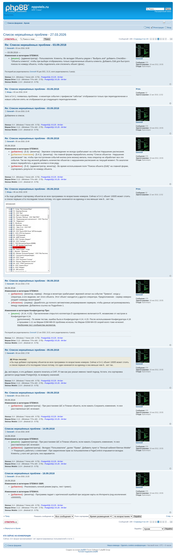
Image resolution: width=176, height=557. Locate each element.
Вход (169, 28)
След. (168, 516)
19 (171, 39)
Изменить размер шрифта (169, 22)
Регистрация (158, 28)
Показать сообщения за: (54, 516)
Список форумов (15, 23)
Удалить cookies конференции (133, 545)
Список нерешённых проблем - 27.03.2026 (34, 34)
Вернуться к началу (170, 84)
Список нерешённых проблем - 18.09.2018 (30, 473)
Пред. (7, 516)
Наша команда (113, 545)
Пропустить (8, 15)
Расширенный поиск (163, 11)
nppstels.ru (40, 7)
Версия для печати (164, 22)
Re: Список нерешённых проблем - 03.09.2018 (35, 44)
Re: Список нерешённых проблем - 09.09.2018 (32, 392)
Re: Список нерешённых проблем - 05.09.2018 (32, 138)
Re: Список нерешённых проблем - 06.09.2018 (32, 280)
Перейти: (138, 529)
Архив (26, 23)
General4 (10, 48)
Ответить (10, 39)
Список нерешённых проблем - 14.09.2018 (30, 428)
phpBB (82, 550)
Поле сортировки (93, 516)
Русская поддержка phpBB (88, 552)
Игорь (9, 92)
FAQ (148, 28)
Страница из (141, 39)
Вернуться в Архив (12, 528)
